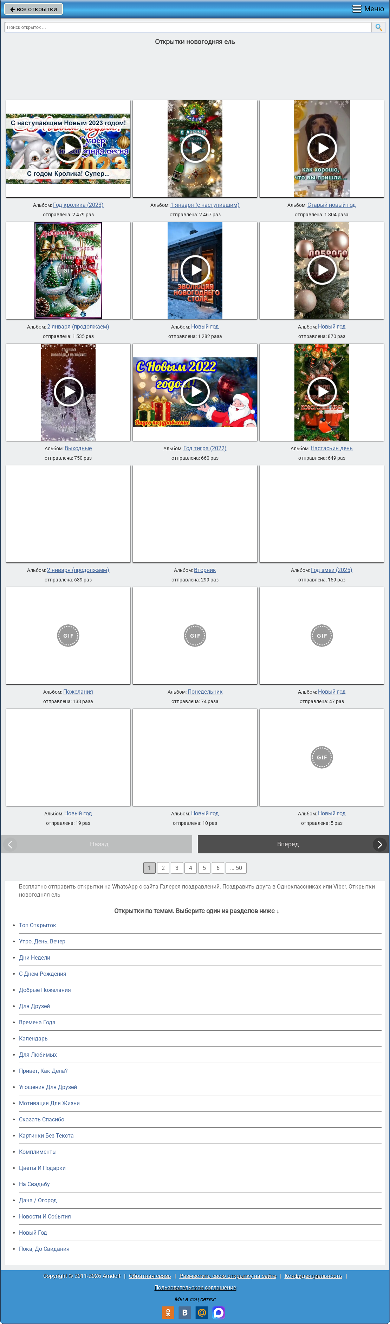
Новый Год (33, 1232)
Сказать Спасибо (41, 1119)
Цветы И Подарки (42, 1168)
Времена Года (37, 1022)
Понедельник (205, 692)
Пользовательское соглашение (195, 1287)
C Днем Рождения (42, 973)
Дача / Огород (38, 1200)
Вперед (288, 844)
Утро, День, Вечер (42, 941)
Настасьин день (332, 448)
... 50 (236, 868)
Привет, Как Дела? (43, 1071)
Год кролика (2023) (78, 205)
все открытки (33, 9)
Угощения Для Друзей (48, 1087)
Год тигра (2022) (205, 448)
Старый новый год (331, 205)
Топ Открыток (37, 925)
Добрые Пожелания (45, 990)
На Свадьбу (34, 1184)
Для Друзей (34, 1006)
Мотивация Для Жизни (49, 1103)
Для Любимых (38, 1054)
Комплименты (38, 1151)
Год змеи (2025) (331, 570)
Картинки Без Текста (46, 1135)
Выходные (78, 448)
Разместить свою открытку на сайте (228, 1276)
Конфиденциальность (313, 1276)
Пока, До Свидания (44, 1249)
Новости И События (45, 1216)
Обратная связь (150, 1276)
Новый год (205, 327)
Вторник (205, 570)
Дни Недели (34, 957)
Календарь (33, 1038)
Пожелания (78, 692)
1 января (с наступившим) (205, 205)
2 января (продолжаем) (78, 327)
